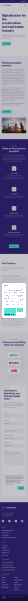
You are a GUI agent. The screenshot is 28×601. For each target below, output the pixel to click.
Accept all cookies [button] (9, 314)
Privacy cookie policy (18, 304)
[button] (10, 310)
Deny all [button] (20, 310)
